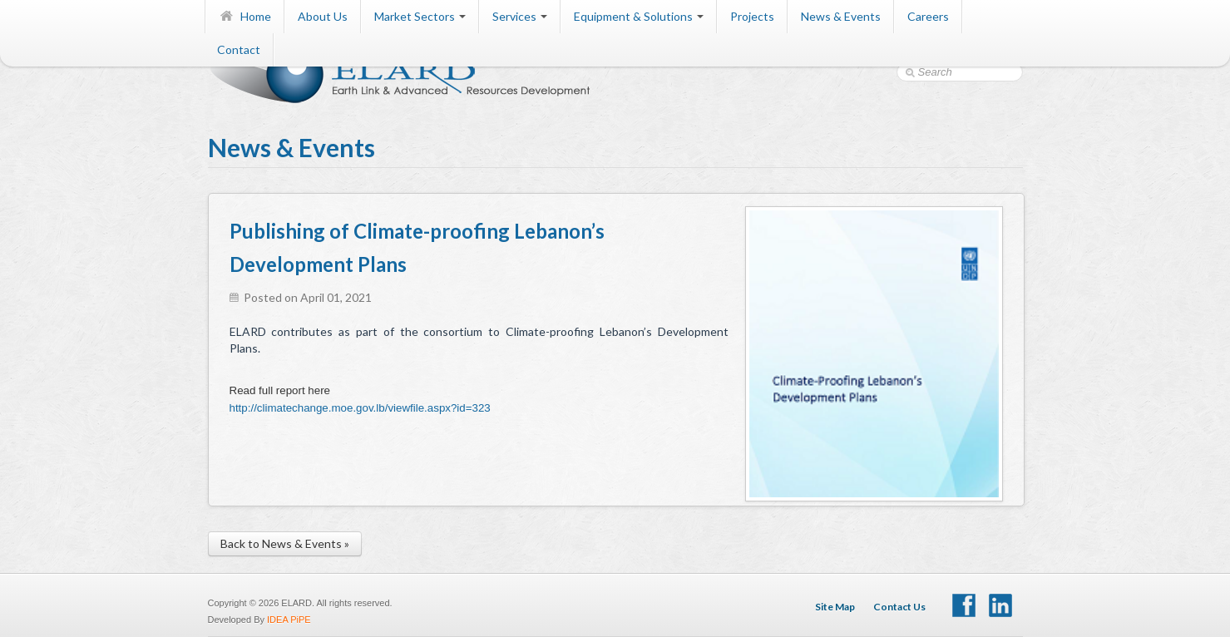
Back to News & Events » (284, 543)
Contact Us (899, 606)
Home (245, 16)
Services (519, 16)
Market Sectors (420, 16)
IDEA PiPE (289, 620)
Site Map (835, 606)
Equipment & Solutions (639, 16)
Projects (752, 16)
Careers (928, 16)
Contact (238, 49)
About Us (323, 16)
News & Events (841, 16)
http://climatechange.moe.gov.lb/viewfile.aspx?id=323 (360, 408)
